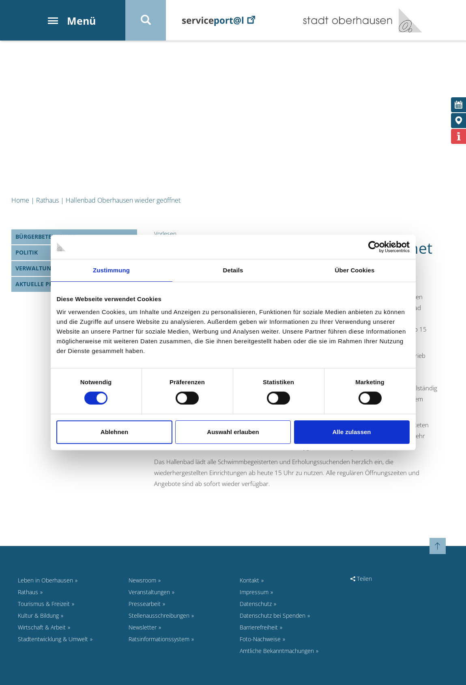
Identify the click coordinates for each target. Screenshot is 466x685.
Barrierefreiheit (259, 627)
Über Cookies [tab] (355, 270)
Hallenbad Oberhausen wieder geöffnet (123, 200)
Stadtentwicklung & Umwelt (53, 639)
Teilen (361, 578)
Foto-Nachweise (260, 639)
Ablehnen (114, 431)
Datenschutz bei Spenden (272, 615)
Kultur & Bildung (38, 615)
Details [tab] (233, 270)
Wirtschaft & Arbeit (42, 627)
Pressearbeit (145, 604)
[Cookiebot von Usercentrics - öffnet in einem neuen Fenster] (374, 247)
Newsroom (142, 580)
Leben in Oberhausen (45, 580)
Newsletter (143, 627)
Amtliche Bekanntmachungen (277, 651)
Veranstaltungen (149, 592)
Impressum (254, 592)
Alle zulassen (351, 431)
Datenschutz (256, 604)
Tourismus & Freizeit (44, 604)
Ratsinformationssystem (159, 639)
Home (20, 200)
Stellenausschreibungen (159, 615)
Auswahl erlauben (233, 431)
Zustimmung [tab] (111, 270)
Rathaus (47, 200)
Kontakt (249, 580)
